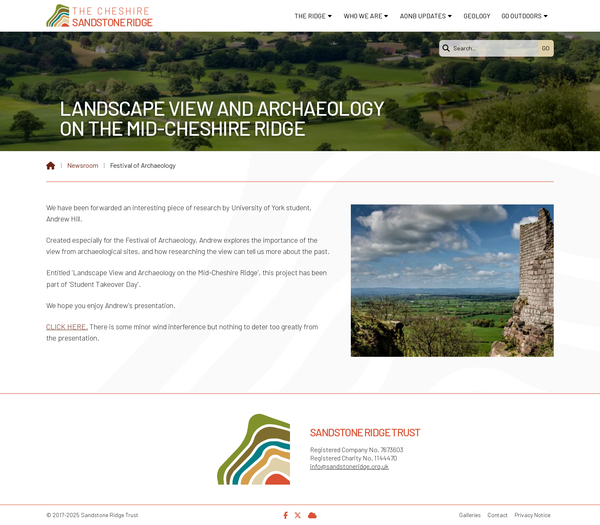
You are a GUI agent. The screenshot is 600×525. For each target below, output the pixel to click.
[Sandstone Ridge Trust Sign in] (312, 514)
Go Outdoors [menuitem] (522, 16)
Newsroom (82, 165)
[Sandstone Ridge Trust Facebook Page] (285, 514)
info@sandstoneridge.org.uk (349, 466)
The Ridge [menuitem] (310, 16)
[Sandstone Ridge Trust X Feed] (297, 514)
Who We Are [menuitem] (363, 16)
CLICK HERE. (67, 326)
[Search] (490, 48)
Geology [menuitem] (477, 16)
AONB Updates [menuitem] (423, 16)
